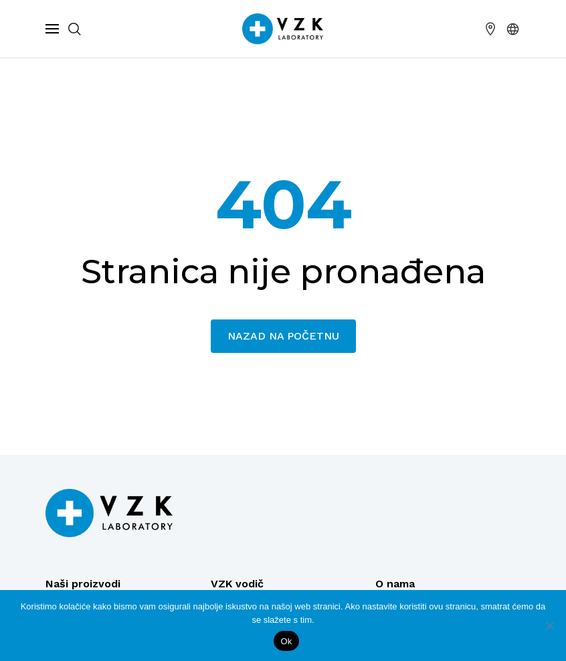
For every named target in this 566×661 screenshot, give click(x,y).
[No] (549, 625)
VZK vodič (237, 583)
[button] (513, 28)
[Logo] (109, 513)
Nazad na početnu (283, 335)
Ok (286, 641)
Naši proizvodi (82, 583)
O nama (395, 583)
